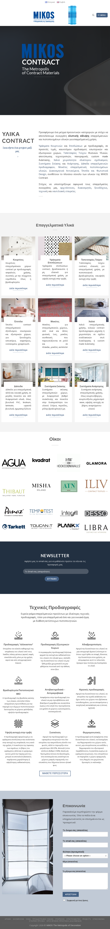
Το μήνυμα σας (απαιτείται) (85, 880)
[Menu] (102, 15)
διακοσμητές (84, 187)
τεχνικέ (43, 191)
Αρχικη (8, 919)
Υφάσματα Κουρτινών (50, 145)
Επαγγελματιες (74, 919)
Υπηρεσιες (60, 919)
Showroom (18, 919)
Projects (86, 919)
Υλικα (28, 919)
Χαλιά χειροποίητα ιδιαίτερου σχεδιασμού (80, 160)
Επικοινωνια (99, 919)
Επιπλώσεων (75, 145)
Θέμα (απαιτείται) (85, 864)
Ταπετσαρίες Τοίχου (75, 152)
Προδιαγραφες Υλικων (42, 919)
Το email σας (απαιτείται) (85, 844)
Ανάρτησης (73, 163)
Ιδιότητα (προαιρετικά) (85, 877)
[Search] (93, 15)
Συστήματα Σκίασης (50, 163)
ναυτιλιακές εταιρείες (63, 191)
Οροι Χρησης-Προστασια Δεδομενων (64, 921)
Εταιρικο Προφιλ (37, 921)
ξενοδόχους (100, 187)
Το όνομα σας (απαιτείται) (85, 834)
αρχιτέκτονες (67, 187)
